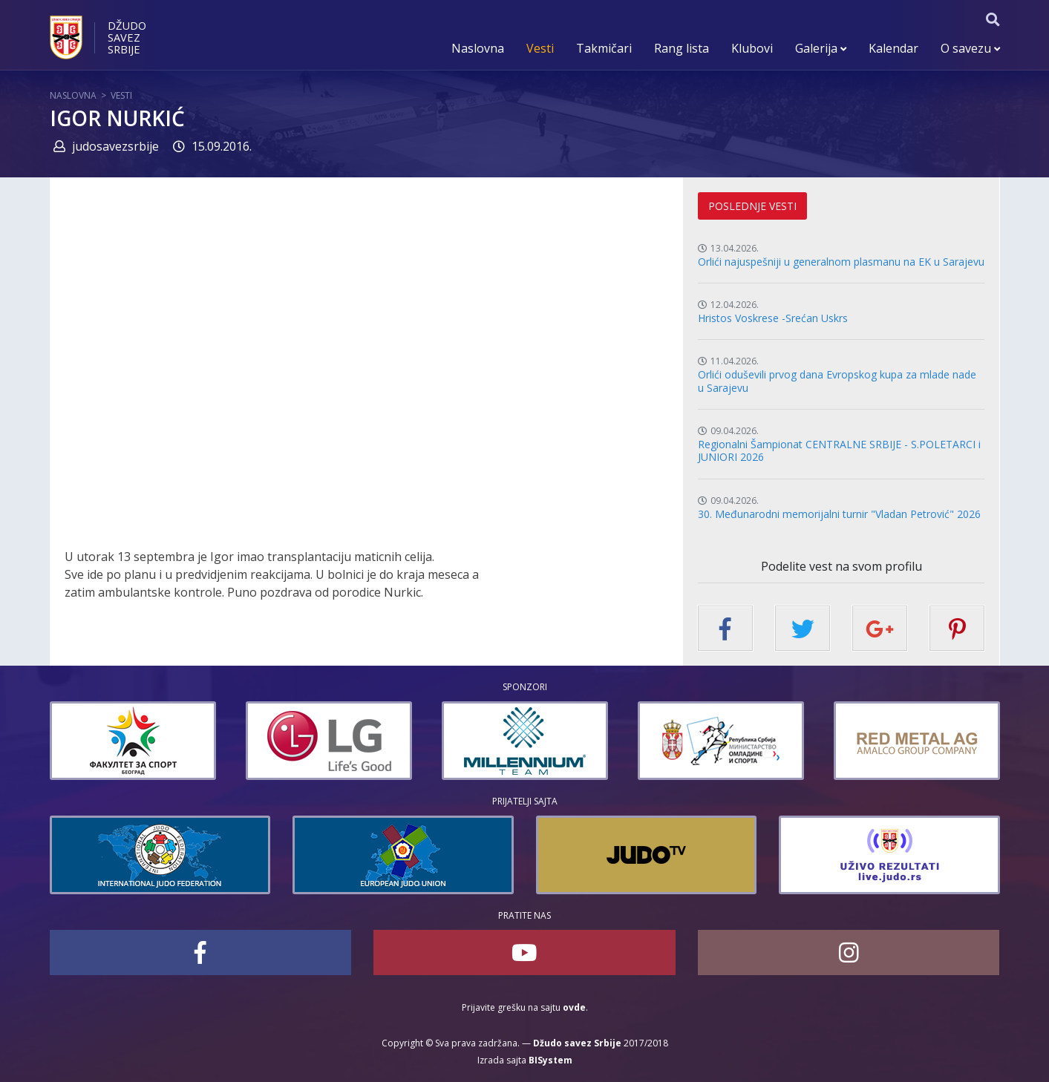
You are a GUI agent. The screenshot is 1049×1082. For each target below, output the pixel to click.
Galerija (820, 48)
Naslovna (477, 48)
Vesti (540, 48)
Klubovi (752, 48)
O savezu (970, 48)
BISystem (550, 1060)
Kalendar (893, 48)
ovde (574, 1007)
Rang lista (681, 48)
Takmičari (604, 48)
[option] (133, 740)
